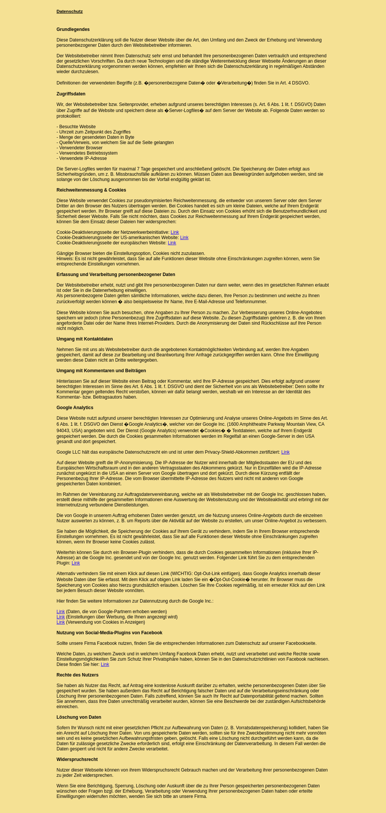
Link (175, 232)
